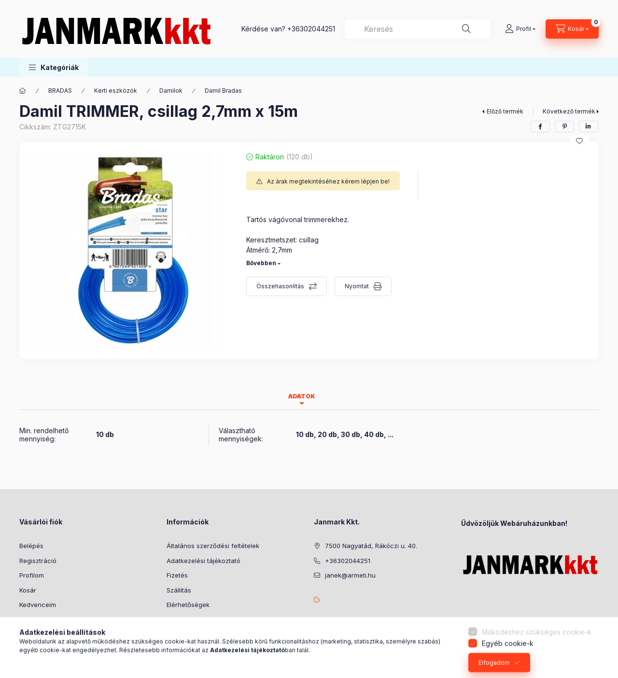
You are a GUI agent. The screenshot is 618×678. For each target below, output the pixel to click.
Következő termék (569, 111)
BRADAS (60, 90)
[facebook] (540, 126)
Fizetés (177, 575)
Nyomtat (357, 286)
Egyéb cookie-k (508, 667)
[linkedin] (588, 126)
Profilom (31, 575)
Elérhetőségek (188, 604)
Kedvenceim (37, 604)
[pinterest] (564, 126)
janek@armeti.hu (350, 575)
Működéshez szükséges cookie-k (536, 655)
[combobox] (417, 29)
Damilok (171, 90)
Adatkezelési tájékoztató (203, 561)
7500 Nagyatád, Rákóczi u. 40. (371, 546)
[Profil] (520, 29)
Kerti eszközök (115, 90)
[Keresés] (466, 29)
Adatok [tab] (301, 396)
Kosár (27, 590)
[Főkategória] (22, 90)
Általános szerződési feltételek (213, 546)
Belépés (31, 546)
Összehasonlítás (280, 286)
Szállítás (179, 590)
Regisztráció (37, 561)
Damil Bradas (223, 90)
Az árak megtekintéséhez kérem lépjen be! (328, 181)
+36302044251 (311, 29)
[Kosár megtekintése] (572, 29)
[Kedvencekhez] (579, 141)
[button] (53, 67)
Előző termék (505, 111)
